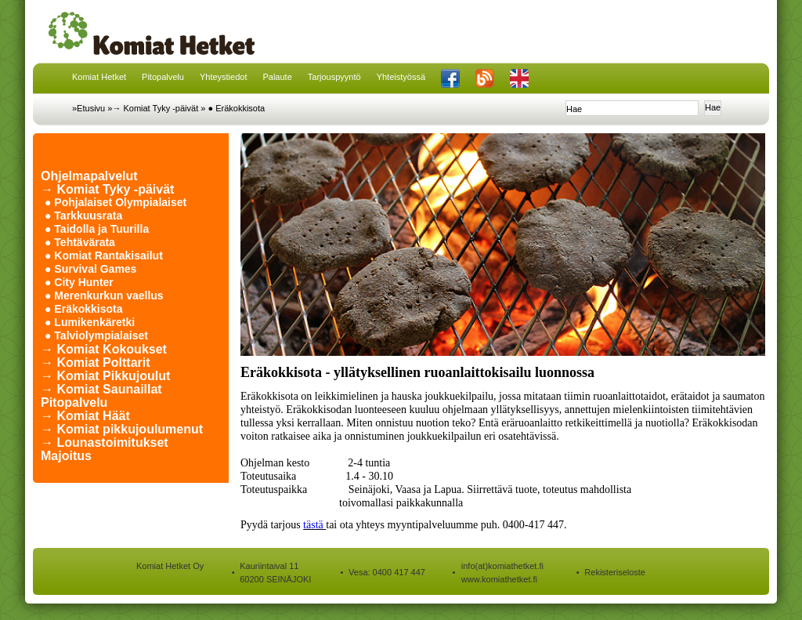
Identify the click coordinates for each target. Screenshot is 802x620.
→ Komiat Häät (85, 415)
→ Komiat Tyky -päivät (107, 189)
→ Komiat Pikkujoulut (105, 376)
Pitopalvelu (163, 77)
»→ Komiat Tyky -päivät (152, 108)
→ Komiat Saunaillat (101, 389)
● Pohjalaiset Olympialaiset (115, 202)
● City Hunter (79, 282)
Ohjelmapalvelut (89, 176)
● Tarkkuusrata (83, 215)
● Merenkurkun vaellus (104, 295)
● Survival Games (90, 269)
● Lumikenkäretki (90, 322)
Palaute (276, 77)
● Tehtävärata (80, 242)
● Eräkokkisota (236, 108)
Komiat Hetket (99, 77)
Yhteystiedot (223, 77)
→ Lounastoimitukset (104, 442)
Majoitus (66, 455)
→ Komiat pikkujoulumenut (122, 429)
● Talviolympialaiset (96, 335)
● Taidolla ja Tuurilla (97, 229)
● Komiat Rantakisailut (104, 255)
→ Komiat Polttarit (95, 362)
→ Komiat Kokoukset (104, 349)
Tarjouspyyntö (334, 77)
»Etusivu (88, 108)
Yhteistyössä (401, 77)
